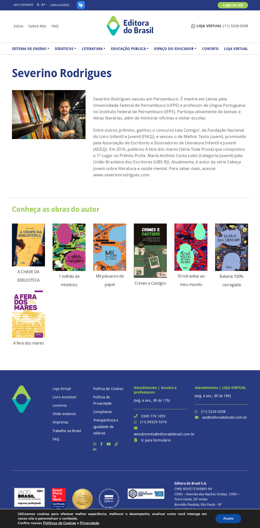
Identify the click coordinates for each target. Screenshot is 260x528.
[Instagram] (95, 443)
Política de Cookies (108, 388)
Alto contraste (23, 5)
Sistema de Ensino (29, 48)
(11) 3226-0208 (219, 26)
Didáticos (64, 48)
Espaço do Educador (174, 48)
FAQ (55, 25)
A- (38, 4)
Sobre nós (37, 25)
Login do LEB (233, 5)
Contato (210, 48)
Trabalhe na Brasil (67, 430)
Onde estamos (64, 413)
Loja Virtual (236, 48)
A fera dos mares (28, 343)
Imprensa (60, 422)
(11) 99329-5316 (153, 421)
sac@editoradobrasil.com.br (224, 417)
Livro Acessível (60, 5)
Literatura (92, 48)
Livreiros (60, 405)
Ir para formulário (156, 440)
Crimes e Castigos (150, 283)
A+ (43, 4)
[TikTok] (116, 443)
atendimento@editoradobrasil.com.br (164, 434)
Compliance (102, 411)
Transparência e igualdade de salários (105, 426)
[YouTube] (109, 443)
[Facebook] (102, 443)
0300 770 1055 (153, 416)
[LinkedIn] (94, 449)
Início (18, 25)
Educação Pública (128, 48)
